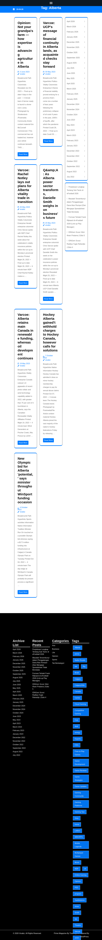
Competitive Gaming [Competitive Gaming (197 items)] (79, 930)
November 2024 (73, 109)
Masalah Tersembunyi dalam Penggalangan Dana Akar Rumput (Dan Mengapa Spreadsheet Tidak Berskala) (76, 205)
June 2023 (71, 120)
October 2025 (72, 52)
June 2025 (71, 73)
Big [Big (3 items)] (84, 884)
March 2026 (71, 27)
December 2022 (73, 151)
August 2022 (72, 172)
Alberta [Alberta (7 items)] (77, 866)
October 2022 (72, 161)
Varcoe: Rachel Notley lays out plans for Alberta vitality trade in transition (25, 186)
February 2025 (72, 94)
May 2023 (70, 125)
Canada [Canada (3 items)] (78, 910)
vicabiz (22, 74)
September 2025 (73, 58)
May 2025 (70, 78)
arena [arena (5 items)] (77, 872)
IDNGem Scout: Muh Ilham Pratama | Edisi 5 (40, 904)
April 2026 (71, 21)
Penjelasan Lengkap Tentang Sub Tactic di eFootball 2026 (75, 190)
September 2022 (73, 166)
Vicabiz (50, 15)
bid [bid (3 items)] (76, 884)
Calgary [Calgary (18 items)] (78, 897)
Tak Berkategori (58, 881)
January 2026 (72, 37)
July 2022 (70, 177)
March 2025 (71, 89)
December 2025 (73, 42)
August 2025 (72, 63)
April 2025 (71, 84)
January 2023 (72, 146)
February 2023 (72, 140)
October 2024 (72, 115)
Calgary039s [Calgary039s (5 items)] (80, 903)
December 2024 (73, 104)
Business (55, 867)
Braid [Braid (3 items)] (77, 891)
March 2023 (71, 135)
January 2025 (72, 99)
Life (53, 871)
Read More (23, 154)
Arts (53, 864)
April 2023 (71, 130)
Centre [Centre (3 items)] (77, 916)
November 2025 (73, 47)
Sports (54, 878)
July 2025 (70, 68)
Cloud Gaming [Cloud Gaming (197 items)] (80, 922)
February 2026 (72, 32)
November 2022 (73, 156)
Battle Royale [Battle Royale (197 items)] (80, 878)
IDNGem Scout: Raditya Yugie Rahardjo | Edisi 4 (76, 244)
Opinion (55, 874)
